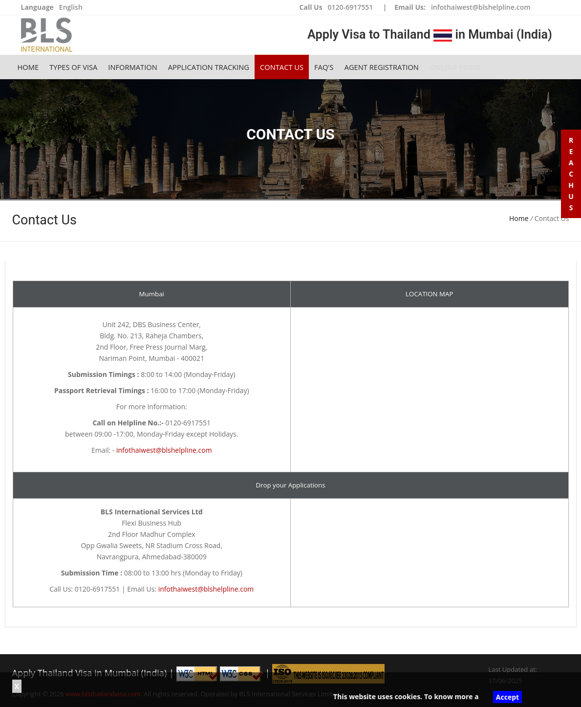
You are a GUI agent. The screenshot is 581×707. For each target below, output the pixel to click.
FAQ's (324, 67)
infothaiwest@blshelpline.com (481, 7)
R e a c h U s (571, 173)
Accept (507, 697)
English (71, 7)
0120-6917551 (350, 7)
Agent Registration (381, 67)
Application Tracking (208, 67)
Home (28, 67)
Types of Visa (73, 67)
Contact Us (281, 67)
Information (132, 67)
